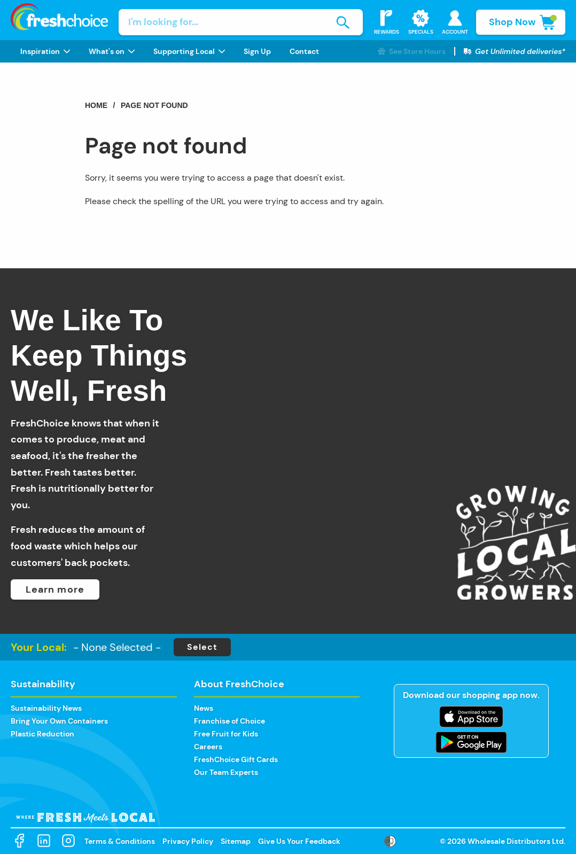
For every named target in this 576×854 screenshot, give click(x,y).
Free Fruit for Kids (226, 733)
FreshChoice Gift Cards (236, 759)
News (203, 708)
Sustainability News (46, 708)
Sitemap (236, 841)
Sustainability (43, 684)
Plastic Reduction (42, 733)
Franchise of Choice (229, 721)
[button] (412, 51)
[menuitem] (45, 51)
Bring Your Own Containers (59, 721)
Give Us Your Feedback (299, 841)
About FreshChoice (239, 684)
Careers (208, 746)
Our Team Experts (226, 772)
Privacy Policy (187, 841)
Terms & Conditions (119, 841)
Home (96, 105)
